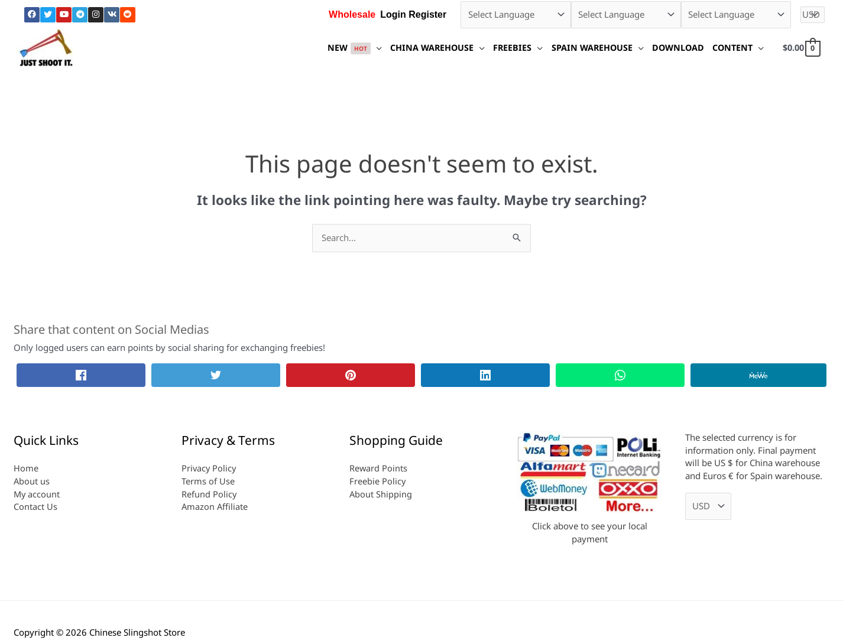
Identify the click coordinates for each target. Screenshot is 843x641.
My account (37, 494)
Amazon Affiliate (215, 506)
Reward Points (378, 468)
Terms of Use (208, 481)
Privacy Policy (209, 468)
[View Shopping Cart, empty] (800, 47)
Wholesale (352, 14)
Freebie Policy (377, 481)
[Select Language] (515, 14)
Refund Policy (209, 494)
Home (26, 468)
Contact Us (35, 506)
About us (32, 481)
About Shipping (381, 494)
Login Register (413, 14)
